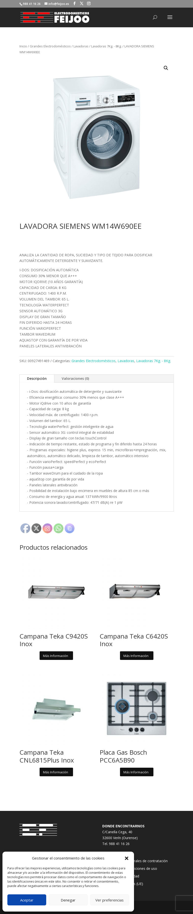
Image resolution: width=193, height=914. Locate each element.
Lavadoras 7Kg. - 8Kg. (106, 46)
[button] (126, 858)
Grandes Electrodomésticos (50, 46)
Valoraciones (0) (75, 378)
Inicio (23, 46)
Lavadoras (81, 46)
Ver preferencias (109, 900)
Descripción (37, 378)
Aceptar (26, 900)
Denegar (68, 900)
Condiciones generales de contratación (137, 861)
